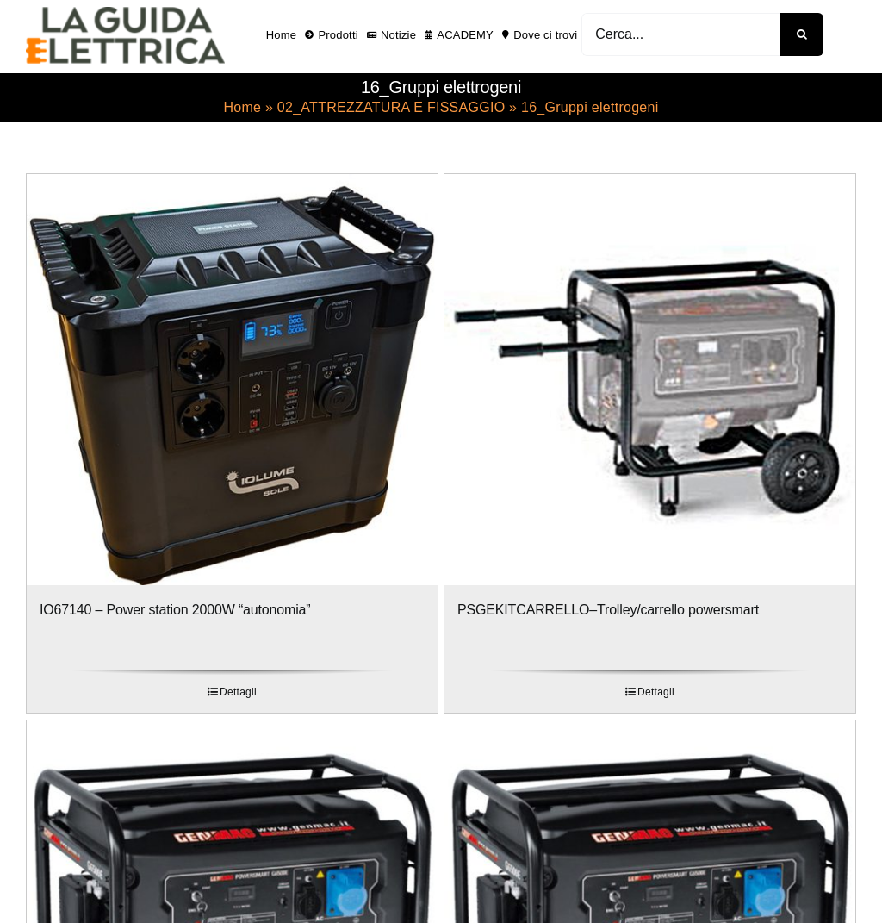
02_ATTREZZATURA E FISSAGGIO (391, 107)
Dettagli (238, 692)
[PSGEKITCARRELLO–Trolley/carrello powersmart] (649, 379)
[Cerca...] (680, 34)
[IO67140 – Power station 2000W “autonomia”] (232, 379)
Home (242, 107)
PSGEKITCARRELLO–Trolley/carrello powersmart (608, 609)
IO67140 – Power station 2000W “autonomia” (175, 609)
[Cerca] (801, 34)
